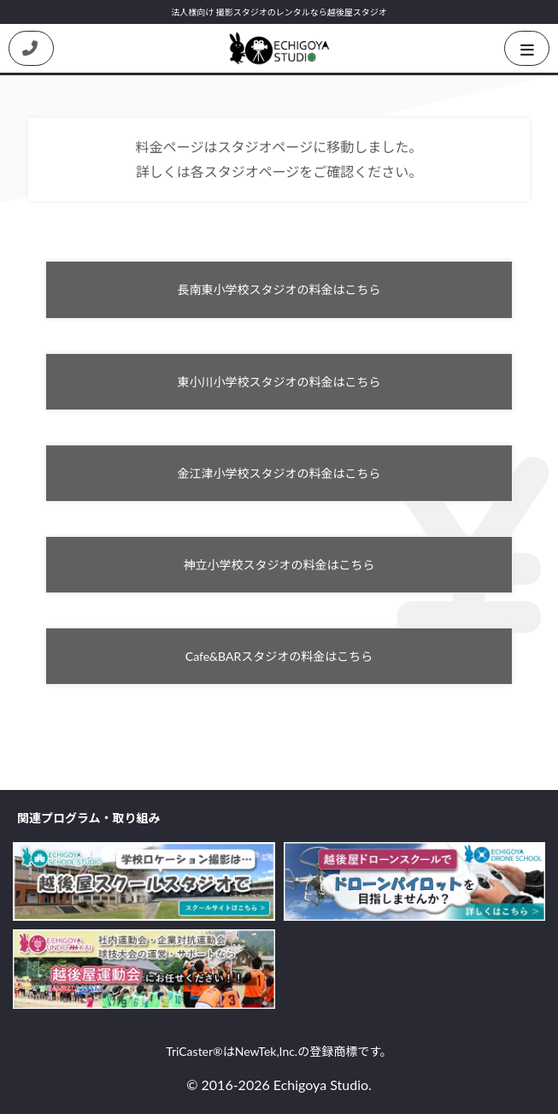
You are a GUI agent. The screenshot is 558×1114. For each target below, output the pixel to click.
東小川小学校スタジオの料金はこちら (279, 381)
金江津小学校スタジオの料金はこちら (279, 473)
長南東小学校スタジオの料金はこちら (279, 289)
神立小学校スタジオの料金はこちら (279, 564)
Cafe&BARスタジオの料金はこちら (279, 656)
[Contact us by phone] (31, 48)
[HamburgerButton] (526, 48)
